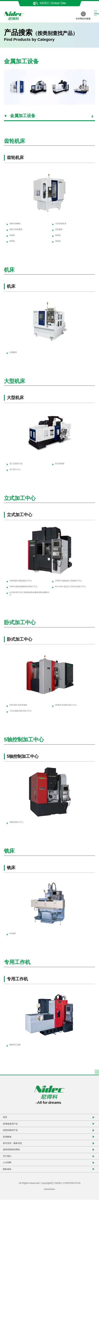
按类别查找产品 (19, 1213)
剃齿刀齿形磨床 (20, 235)
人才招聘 (13, 1273)
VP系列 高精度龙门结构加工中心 (73, 607)
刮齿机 (13, 244)
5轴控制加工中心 (20, 885)
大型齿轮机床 (64, 226)
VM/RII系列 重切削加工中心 (27, 607)
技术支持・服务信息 (23, 1237)
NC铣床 (13, 999)
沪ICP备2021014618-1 (49, 1307)
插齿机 (58, 244)
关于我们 (13, 1261)
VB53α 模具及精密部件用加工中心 (26, 621)
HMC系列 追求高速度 (24, 752)
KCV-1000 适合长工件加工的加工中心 (73, 621)
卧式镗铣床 (62, 482)
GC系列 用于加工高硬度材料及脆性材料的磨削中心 (27, 635)
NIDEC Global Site (49, 3)
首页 (9, 1190)
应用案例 (13, 1225)
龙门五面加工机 (20, 482)
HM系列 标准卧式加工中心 (72, 754)
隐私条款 (13, 1285)
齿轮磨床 (60, 235)
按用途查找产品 (19, 1202)
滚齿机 (58, 253)
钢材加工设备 (18, 1114)
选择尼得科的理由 (21, 1249)
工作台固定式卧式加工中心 (26, 768)
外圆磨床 (14, 367)
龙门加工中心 (18, 491)
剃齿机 (13, 253)
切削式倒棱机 (18, 226)
